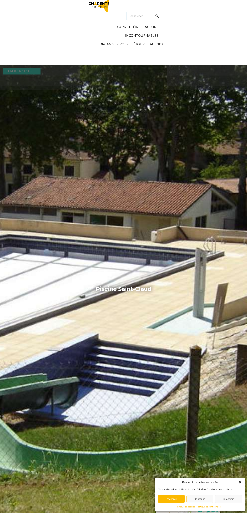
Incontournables (138, 16)
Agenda (215, 16)
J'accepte (171, 498)
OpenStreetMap (212, 512)
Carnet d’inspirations (96, 16)
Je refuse (200, 498)
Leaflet (199, 512)
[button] (240, 482)
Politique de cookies (185, 506)
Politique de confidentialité (209, 506)
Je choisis (228, 498)
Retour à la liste (21, 28)
